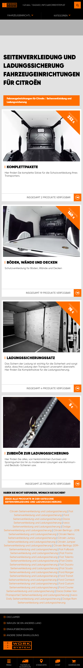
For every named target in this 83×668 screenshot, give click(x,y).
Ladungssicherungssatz (31, 358)
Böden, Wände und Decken (32, 262)
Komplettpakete (22, 167)
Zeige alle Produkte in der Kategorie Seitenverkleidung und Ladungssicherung (33, 500)
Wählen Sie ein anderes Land (24, 623)
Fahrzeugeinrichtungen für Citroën (26, 99)
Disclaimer (13, 617)
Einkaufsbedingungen (20, 629)
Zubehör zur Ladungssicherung (38, 453)
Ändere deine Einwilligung (23, 635)
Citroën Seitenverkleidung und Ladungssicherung (38, 511)
